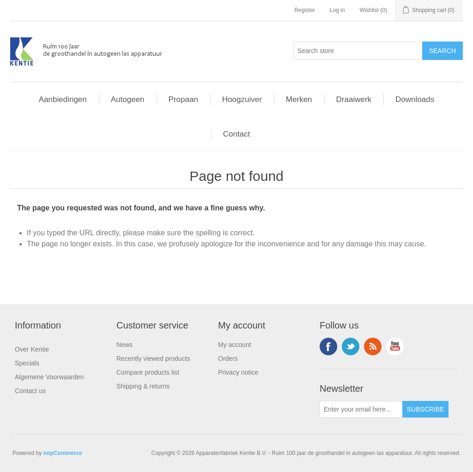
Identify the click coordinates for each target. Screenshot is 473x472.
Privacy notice (238, 372)
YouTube (395, 346)
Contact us (30, 390)
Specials (27, 363)
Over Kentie (32, 349)
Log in (337, 10)
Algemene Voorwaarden (49, 377)
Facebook (328, 346)
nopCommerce (62, 453)
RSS (373, 346)
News (124, 344)
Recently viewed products (153, 358)
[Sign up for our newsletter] (361, 409)
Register (304, 10)
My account (234, 344)
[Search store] (358, 51)
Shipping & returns (143, 386)
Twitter (350, 346)
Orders (228, 358)
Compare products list (147, 372)
